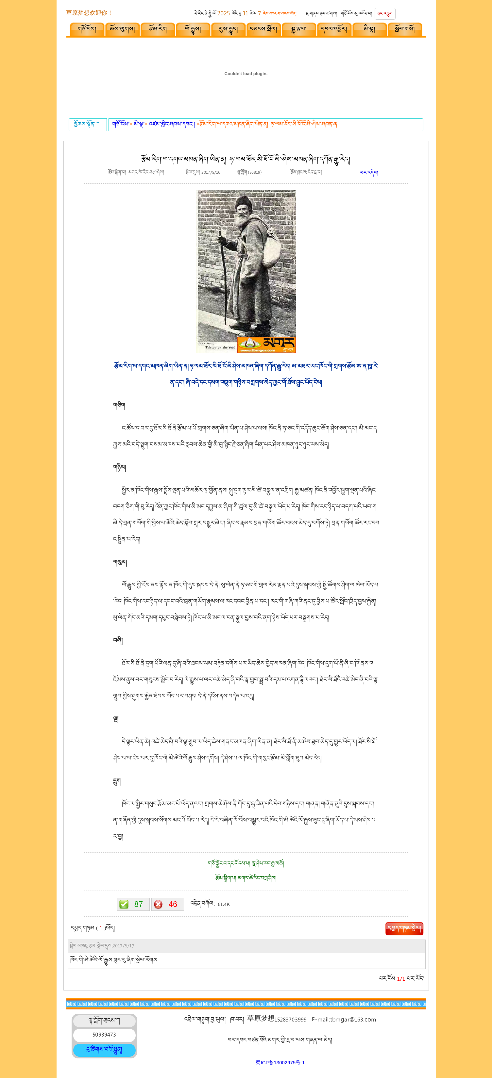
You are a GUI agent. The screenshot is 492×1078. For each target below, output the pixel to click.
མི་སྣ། (370, 30)
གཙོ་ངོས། (87, 30)
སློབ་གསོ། (405, 30)
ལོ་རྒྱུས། (193, 30)
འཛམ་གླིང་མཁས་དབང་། (173, 125)
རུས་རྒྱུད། (228, 30)
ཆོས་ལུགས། (123, 30)
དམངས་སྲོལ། (264, 30)
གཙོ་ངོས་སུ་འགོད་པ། (357, 14)
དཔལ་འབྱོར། (334, 30)
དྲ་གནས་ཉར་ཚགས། (322, 14)
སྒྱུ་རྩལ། (299, 30)
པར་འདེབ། (369, 174)
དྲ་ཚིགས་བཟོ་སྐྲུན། (104, 1050)
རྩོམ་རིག (158, 30)
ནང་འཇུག (385, 14)
